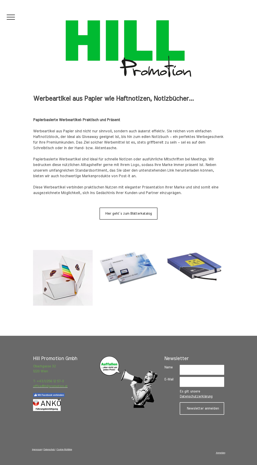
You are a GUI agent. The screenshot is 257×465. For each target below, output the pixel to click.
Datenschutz (49, 450)
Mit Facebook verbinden (49, 395)
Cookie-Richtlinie (64, 450)
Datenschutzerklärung (196, 396)
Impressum (37, 450)
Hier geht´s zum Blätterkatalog (128, 213)
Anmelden (220, 453)
